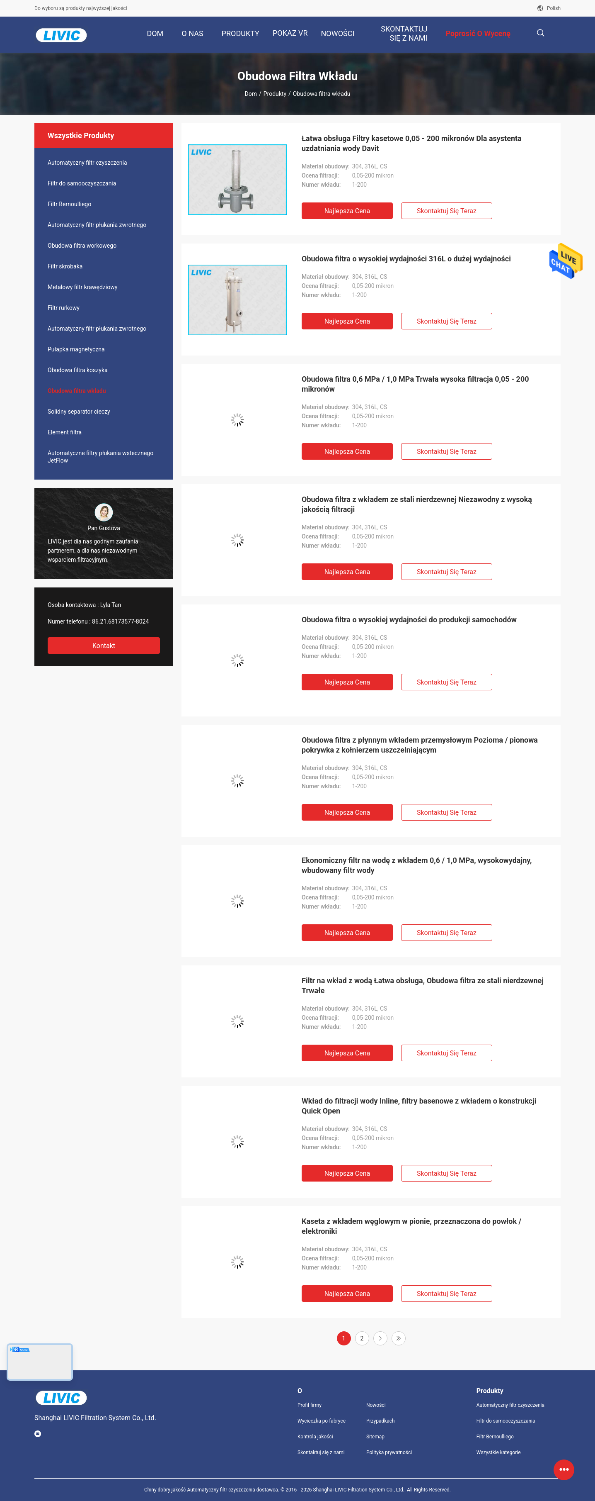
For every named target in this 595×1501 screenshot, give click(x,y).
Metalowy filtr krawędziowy (82, 287)
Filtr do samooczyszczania (82, 183)
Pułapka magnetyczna (76, 349)
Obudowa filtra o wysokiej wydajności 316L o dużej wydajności (406, 258)
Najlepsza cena (347, 211)
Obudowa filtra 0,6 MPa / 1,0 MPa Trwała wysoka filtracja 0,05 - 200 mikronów (415, 384)
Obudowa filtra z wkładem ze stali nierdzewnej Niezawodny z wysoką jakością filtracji (417, 504)
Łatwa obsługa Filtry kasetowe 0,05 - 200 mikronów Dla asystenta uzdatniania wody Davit (412, 143)
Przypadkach (380, 1421)
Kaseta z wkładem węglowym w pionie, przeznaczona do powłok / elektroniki (411, 1226)
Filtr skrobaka (65, 266)
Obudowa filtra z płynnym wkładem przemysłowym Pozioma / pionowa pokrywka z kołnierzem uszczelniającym (420, 745)
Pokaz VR (290, 33)
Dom (251, 93)
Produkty (275, 93)
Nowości (376, 1405)
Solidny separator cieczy (79, 411)
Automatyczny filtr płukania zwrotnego (97, 225)
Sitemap (375, 1437)
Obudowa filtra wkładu (77, 390)
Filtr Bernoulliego (69, 204)
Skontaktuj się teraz (446, 211)
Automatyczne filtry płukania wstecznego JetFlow (100, 457)
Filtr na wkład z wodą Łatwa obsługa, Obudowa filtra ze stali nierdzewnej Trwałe (423, 985)
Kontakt (103, 646)
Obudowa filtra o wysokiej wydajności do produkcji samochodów (409, 619)
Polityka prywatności (389, 1452)
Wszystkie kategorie (498, 1452)
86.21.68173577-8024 (120, 621)
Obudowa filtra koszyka (78, 370)
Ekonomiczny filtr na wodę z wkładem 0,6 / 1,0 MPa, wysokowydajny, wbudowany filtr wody (417, 865)
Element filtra (65, 432)
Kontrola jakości (315, 1437)
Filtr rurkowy (64, 308)
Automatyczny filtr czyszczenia (87, 162)
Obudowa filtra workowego (82, 245)
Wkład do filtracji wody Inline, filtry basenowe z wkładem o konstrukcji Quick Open (419, 1106)
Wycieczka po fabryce (322, 1421)
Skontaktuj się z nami (321, 1452)
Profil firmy (310, 1405)
